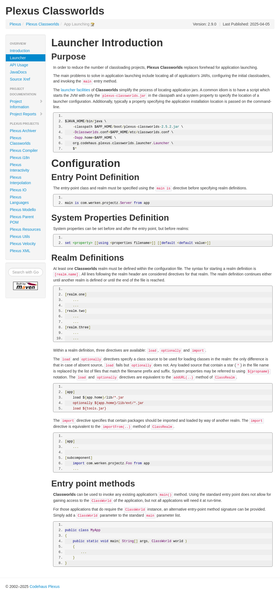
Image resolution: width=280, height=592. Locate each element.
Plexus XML (20, 251)
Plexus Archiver (23, 131)
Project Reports (26, 114)
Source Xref (20, 79)
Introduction (20, 51)
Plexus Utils (20, 236)
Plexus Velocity (23, 243)
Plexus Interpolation (20, 180)
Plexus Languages (19, 200)
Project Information (26, 104)
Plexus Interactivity (19, 167)
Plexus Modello (23, 209)
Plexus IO (18, 190)
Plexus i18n (20, 157)
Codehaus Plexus (45, 586)
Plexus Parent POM (22, 219)
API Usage (19, 65)
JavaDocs (18, 72)
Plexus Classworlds (42, 24)
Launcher (18, 58)
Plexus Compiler (24, 150)
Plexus (15, 24)
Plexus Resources (25, 229)
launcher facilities (75, 90)
